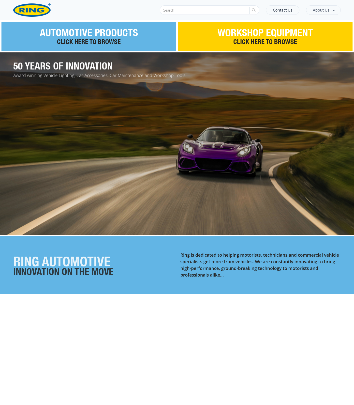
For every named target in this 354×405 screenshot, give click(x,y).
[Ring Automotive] (44, 10)
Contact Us (283, 10)
